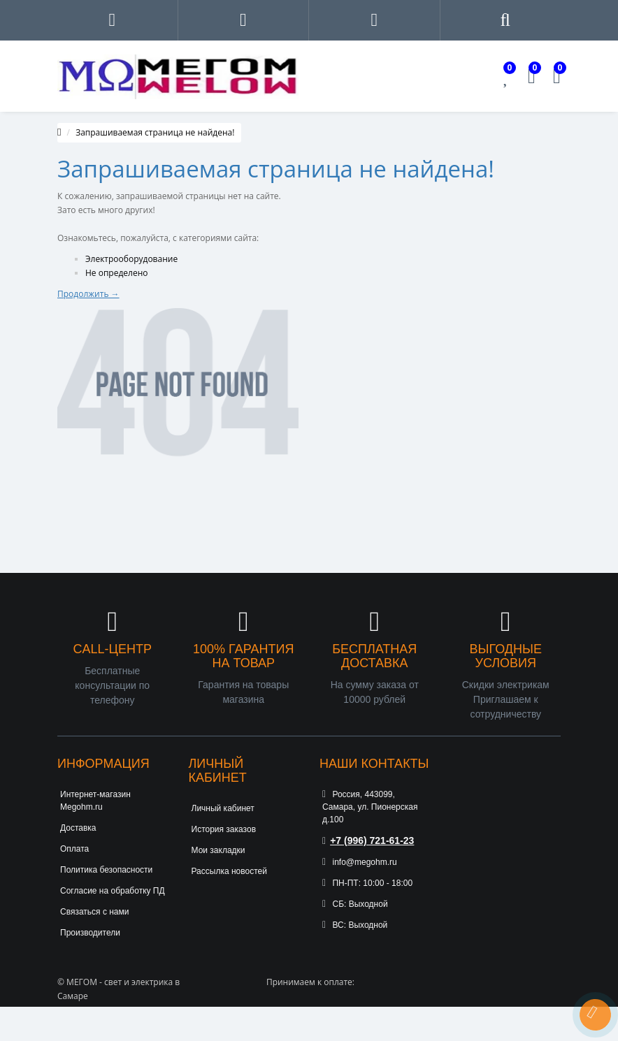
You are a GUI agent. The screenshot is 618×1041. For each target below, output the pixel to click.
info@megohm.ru (359, 862)
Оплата (74, 849)
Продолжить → (88, 294)
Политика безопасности (106, 870)
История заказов (224, 829)
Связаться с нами (94, 912)
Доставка (78, 828)
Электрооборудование (131, 259)
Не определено (116, 273)
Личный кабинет (223, 808)
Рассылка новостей (229, 871)
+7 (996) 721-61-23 (368, 840)
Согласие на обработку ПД (112, 891)
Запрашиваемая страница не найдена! (155, 132)
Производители (90, 933)
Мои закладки (218, 850)
